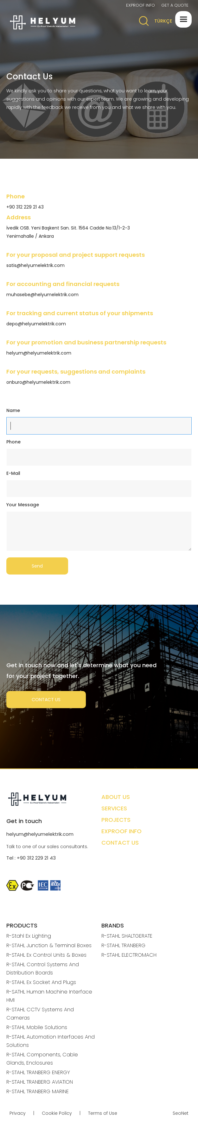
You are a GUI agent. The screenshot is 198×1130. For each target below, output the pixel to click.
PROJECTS (116, 820)
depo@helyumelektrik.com (36, 324)
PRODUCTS (21, 925)
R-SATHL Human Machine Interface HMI (49, 996)
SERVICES (114, 808)
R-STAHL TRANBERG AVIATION (39, 1082)
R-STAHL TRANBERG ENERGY (38, 1072)
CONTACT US (46, 699)
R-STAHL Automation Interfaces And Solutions (50, 1041)
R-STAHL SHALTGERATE (126, 936)
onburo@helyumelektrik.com (38, 382)
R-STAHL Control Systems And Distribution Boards (42, 968)
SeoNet (180, 1113)
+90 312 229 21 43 (25, 207)
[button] (183, 19)
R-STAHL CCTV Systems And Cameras (40, 1013)
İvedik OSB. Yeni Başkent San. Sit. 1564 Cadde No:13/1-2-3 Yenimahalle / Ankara (68, 232)
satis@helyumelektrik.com (35, 265)
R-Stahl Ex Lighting (28, 936)
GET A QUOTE (174, 5)
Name (13, 410)
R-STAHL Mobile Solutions (36, 1027)
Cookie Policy (57, 1113)
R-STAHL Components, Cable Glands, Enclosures (42, 1059)
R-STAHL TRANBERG (123, 945)
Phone (13, 442)
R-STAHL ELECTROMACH (128, 955)
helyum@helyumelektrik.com (38, 353)
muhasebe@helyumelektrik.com (42, 294)
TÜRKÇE (163, 21)
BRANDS (112, 925)
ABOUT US (115, 797)
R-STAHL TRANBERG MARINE (37, 1091)
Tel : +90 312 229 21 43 (31, 857)
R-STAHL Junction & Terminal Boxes (49, 945)
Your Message (22, 505)
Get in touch (24, 821)
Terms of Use (102, 1113)
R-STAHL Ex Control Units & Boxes (46, 955)
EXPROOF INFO (140, 5)
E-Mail (13, 473)
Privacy (18, 1113)
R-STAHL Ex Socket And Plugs (41, 982)
